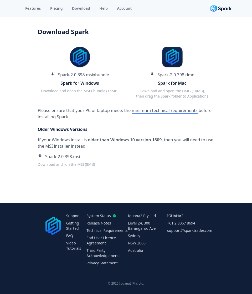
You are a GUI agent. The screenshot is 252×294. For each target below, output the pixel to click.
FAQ (69, 235)
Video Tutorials (73, 245)
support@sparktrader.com (189, 230)
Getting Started (72, 226)
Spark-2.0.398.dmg (172, 75)
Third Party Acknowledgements (103, 253)
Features (33, 8)
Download (81, 8)
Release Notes (98, 223)
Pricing (56, 8)
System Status (100, 215)
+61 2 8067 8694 (181, 223)
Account (124, 8)
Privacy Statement (102, 262)
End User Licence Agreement (101, 240)
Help (103, 8)
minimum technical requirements (164, 110)
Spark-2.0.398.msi (59, 156)
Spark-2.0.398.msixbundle (79, 75)
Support (73, 215)
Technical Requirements (106, 230)
